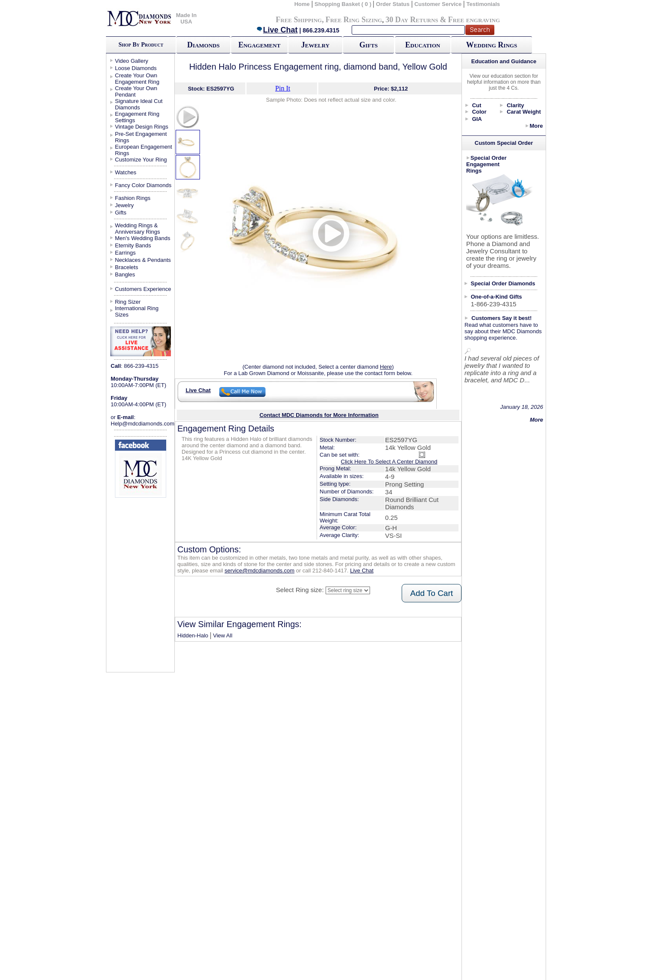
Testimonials (483, 4)
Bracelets (126, 267)
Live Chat (277, 30)
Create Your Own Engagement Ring (137, 78)
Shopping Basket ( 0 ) (343, 4)
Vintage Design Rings (141, 126)
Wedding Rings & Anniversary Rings (137, 228)
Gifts (368, 45)
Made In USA (186, 18)
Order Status (393, 4)
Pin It (282, 88)
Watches (125, 172)
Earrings (125, 252)
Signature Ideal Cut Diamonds (138, 104)
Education (422, 45)
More (536, 126)
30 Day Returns (411, 19)
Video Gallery (131, 61)
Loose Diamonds (136, 68)
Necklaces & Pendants (143, 260)
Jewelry (315, 45)
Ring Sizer (128, 302)
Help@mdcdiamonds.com (142, 423)
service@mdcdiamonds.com (259, 570)
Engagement (259, 45)
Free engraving (474, 19)
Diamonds (203, 45)
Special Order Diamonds (503, 283)
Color (479, 112)
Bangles (125, 274)
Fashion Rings (132, 198)
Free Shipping (299, 19)
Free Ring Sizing (354, 19)
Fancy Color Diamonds (143, 185)
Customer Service (438, 4)
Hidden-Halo (192, 635)
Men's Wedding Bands (142, 238)
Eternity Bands (133, 245)
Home (302, 4)
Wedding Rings (491, 45)
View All (222, 635)
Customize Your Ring (141, 159)
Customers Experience (143, 289)
